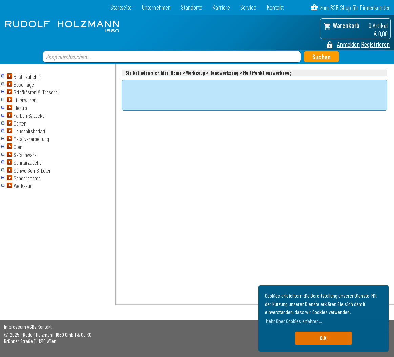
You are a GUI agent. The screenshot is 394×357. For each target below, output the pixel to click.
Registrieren (375, 44)
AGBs (32, 326)
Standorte (191, 7)
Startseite (121, 7)
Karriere (221, 7)
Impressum (15, 326)
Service (248, 7)
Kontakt (275, 7)
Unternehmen (156, 7)
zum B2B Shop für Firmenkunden (355, 8)
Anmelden (348, 44)
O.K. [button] (324, 338)
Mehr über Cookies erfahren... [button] (294, 321)
